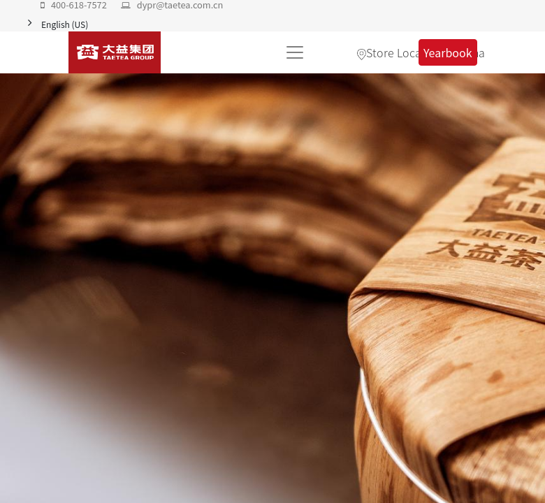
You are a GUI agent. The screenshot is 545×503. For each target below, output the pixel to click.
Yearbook (447, 52)
